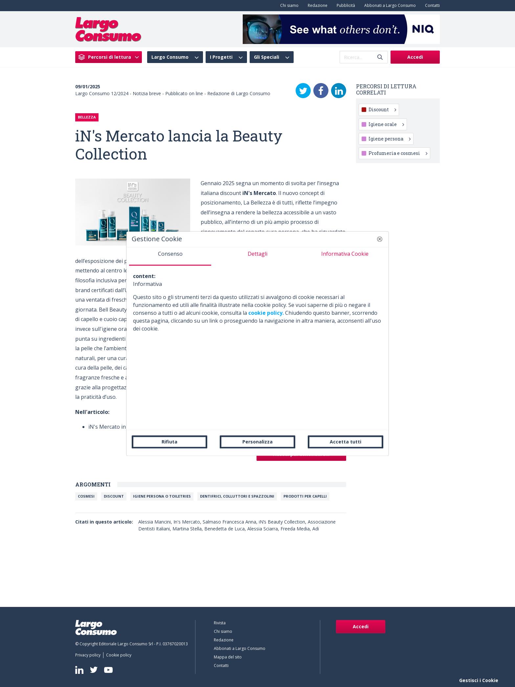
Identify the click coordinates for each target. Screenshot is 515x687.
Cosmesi (86, 496)
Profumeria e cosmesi (398, 153)
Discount (114, 496)
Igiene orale (386, 124)
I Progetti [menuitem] (221, 57)
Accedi (415, 57)
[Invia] (380, 57)
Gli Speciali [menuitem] (266, 57)
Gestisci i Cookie (478, 680)
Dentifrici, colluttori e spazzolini (237, 496)
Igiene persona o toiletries (162, 496)
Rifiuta (169, 442)
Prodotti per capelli (305, 496)
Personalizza (257, 442)
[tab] (170, 256)
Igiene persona (390, 139)
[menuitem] (288, 5)
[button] (379, 239)
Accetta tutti (345, 442)
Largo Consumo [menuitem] (170, 57)
